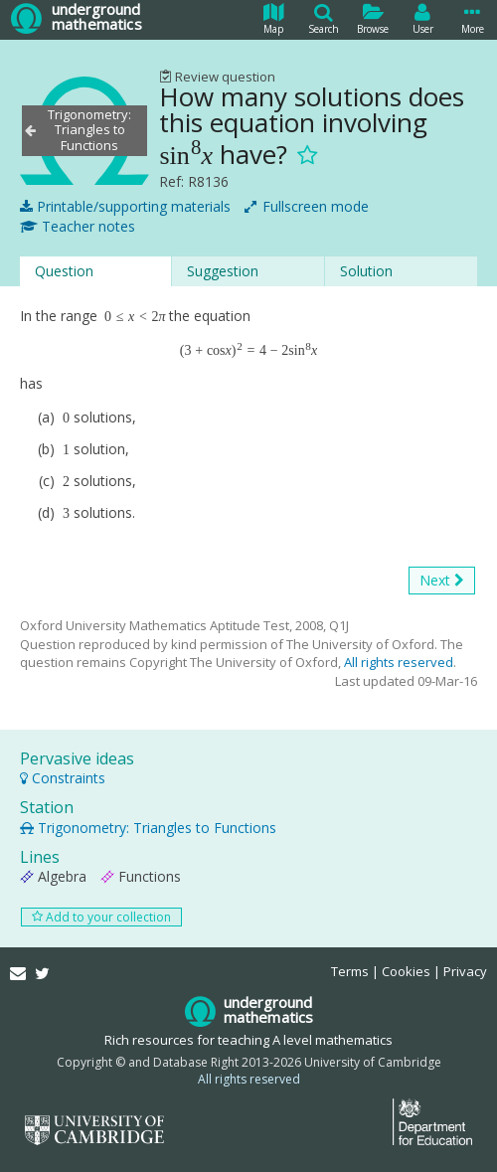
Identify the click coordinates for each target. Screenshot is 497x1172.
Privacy (465, 971)
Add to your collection (101, 917)
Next (441, 580)
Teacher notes (77, 227)
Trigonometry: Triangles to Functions (148, 827)
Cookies (406, 971)
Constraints (62, 777)
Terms (350, 971)
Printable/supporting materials (125, 207)
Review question (217, 77)
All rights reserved (398, 662)
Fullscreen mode (307, 207)
